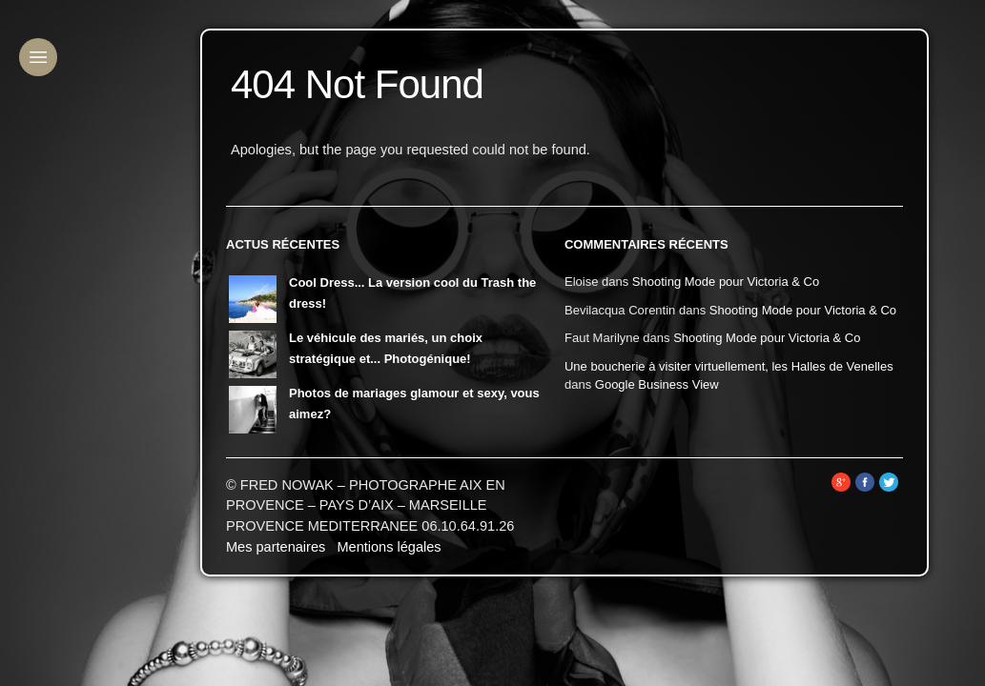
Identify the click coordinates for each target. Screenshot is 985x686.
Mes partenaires (275, 547)
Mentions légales (389, 547)
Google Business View (657, 384)
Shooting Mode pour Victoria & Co (725, 281)
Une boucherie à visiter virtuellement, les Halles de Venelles (728, 366)
